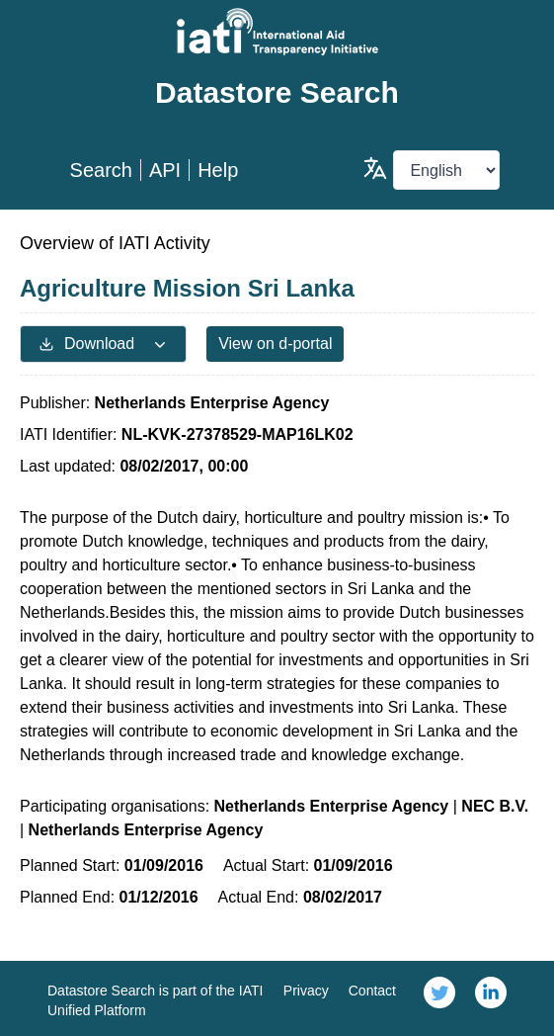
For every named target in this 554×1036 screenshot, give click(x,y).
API (165, 170)
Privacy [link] (306, 990)
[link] (439, 998)
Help (218, 170)
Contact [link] (372, 990)
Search (101, 170)
